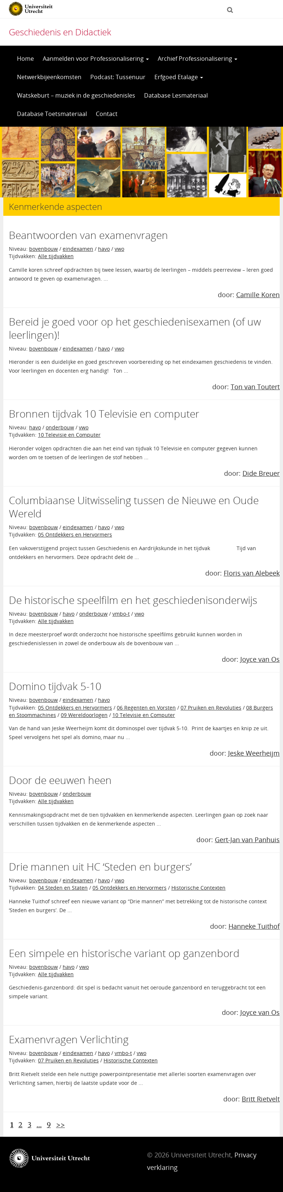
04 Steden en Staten (63, 887)
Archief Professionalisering (197, 58)
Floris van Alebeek (252, 573)
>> (60, 1125)
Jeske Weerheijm (254, 753)
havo (104, 248)
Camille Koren (258, 294)
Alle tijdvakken (56, 256)
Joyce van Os (260, 659)
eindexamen (78, 248)
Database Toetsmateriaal (52, 114)
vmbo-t (121, 613)
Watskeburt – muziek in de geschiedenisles (76, 95)
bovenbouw (43, 248)
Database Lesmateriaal (176, 95)
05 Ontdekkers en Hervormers (75, 534)
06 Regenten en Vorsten (146, 707)
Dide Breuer (261, 473)
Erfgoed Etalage (178, 77)
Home (25, 58)
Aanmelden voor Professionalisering (96, 58)
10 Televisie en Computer (69, 434)
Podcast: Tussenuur (118, 77)
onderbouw (60, 427)
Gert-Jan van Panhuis (247, 839)
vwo (119, 248)
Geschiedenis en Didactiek (60, 32)
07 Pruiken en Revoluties (211, 707)
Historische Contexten (198, 887)
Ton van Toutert (255, 386)
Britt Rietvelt (261, 1098)
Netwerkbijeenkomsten (49, 77)
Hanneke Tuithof (254, 926)
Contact (107, 114)
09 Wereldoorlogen (84, 714)
